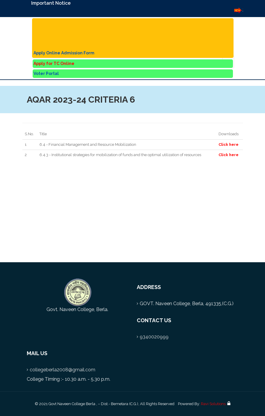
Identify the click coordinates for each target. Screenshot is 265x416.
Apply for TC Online (54, 63)
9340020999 (154, 337)
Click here (229, 144)
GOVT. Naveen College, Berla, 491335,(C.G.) (187, 303)
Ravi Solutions (213, 404)
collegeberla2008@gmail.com (62, 369)
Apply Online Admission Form (64, 53)
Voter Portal (46, 73)
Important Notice (51, 3)
